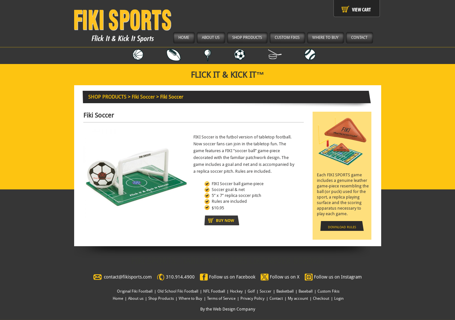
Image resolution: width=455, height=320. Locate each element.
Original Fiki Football (135, 291)
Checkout (321, 298)
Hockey (236, 291)
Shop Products (161, 298)
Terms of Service (221, 298)
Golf (251, 291)
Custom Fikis (328, 291)
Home (118, 298)
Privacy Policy (252, 298)
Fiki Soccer (143, 97)
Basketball (285, 291)
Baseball (306, 291)
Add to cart (221, 220)
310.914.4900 (180, 277)
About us (135, 298)
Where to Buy (190, 298)
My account (298, 298)
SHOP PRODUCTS (107, 97)
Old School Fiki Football (177, 291)
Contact (276, 298)
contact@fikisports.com (128, 277)
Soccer (265, 291)
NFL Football (214, 291)
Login (339, 298)
